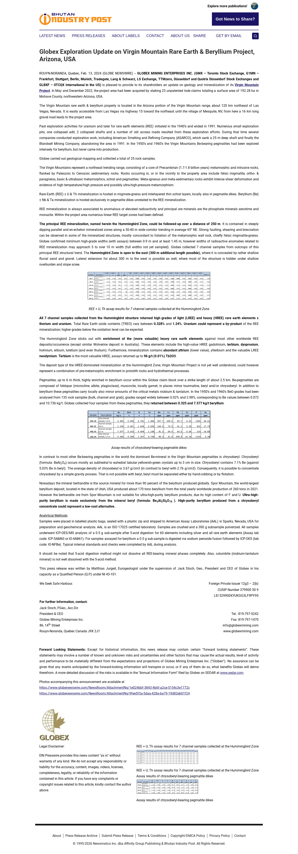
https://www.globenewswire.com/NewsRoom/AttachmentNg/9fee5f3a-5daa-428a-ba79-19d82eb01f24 (114, 693)
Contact (155, 36)
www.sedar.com (231, 673)
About (56, 836)
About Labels (126, 36)
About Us (180, 36)
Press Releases (88, 36)
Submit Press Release (117, 836)
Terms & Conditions (152, 836)
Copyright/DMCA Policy (188, 836)
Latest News (52, 36)
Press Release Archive (81, 836)
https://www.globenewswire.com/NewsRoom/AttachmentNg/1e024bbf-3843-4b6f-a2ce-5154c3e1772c (114, 688)
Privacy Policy (219, 836)
